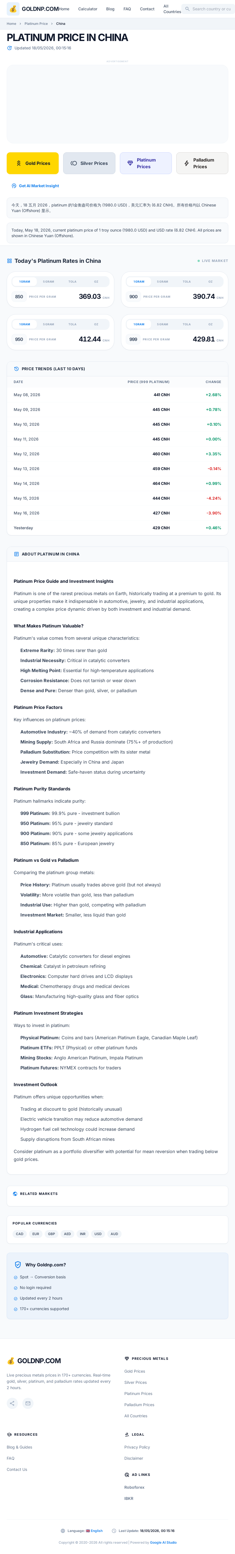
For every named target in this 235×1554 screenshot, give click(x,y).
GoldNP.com (39, 1361)
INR (83, 1234)
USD (98, 1234)
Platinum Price (36, 23)
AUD (114, 1234)
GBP (51, 1234)
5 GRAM (48, 281)
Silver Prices (89, 163)
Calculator (87, 8)
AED (67, 1234)
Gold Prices (32, 163)
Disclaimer (133, 1458)
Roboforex (134, 1487)
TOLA (72, 281)
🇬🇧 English (94, 1531)
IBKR (128, 1498)
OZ (96, 281)
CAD (19, 1234)
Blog (110, 8)
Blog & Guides (19, 1447)
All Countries (172, 9)
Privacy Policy (137, 1447)
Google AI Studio (163, 1542)
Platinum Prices (141, 163)
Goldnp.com (40, 9)
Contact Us (17, 1469)
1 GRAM (24, 281)
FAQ (127, 8)
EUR (35, 1234)
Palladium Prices (198, 163)
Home (64, 8)
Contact (147, 8)
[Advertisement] (110, 104)
